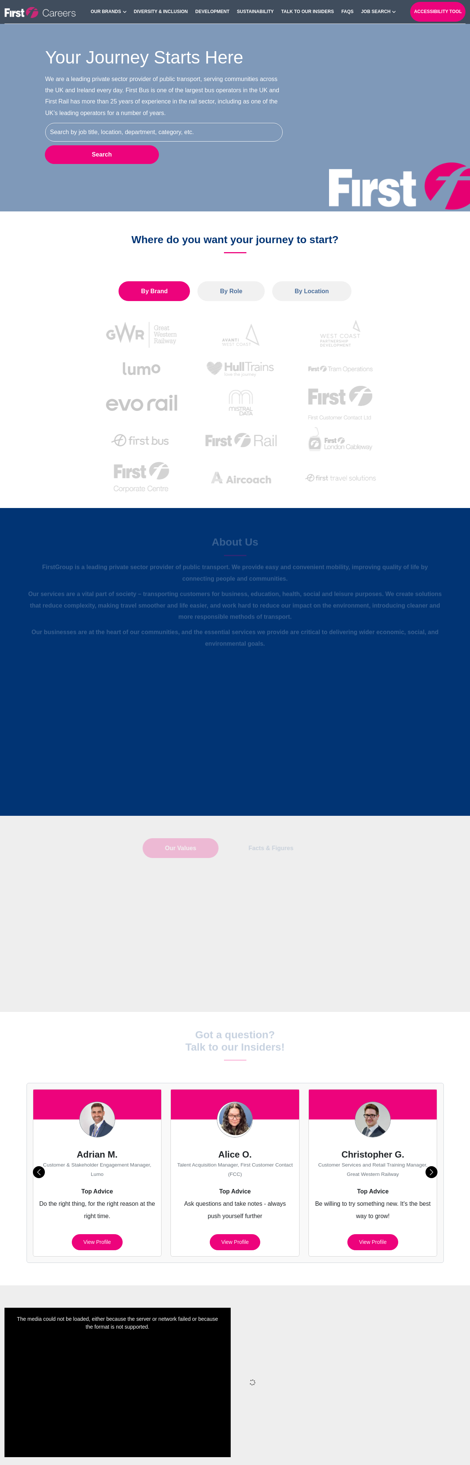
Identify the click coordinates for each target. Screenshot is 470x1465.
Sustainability (255, 11)
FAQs (347, 11)
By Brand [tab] (154, 291)
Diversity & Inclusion (161, 11)
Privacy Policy (243, 1450)
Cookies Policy (289, 1450)
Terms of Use (394, 1450)
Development (212, 11)
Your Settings (437, 1450)
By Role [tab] (231, 291)
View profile (97, 1211)
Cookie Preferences (343, 1450)
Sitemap (205, 1450)
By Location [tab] (312, 291)
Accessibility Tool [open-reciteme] (438, 11)
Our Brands (105, 11)
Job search (376, 11)
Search (101, 154)
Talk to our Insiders (307, 11)
